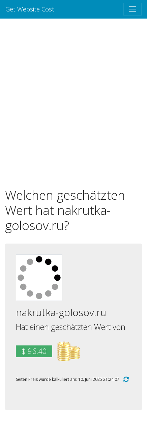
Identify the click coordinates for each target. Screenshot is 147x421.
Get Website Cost (29, 9)
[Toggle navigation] (132, 9)
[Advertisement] (73, 102)
